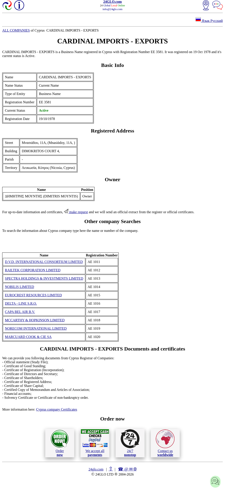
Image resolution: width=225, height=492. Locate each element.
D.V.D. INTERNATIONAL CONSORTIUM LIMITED (44, 262)
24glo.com (96, 469)
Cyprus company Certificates (56, 409)
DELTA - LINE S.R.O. (21, 303)
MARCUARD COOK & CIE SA (28, 337)
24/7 (130, 442)
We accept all (95, 442)
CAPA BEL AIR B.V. (20, 312)
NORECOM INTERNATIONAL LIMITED (36, 328)
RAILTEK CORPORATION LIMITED (32, 270)
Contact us (165, 443)
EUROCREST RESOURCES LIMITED (33, 295)
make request (76, 212)
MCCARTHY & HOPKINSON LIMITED (35, 320)
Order (59, 443)
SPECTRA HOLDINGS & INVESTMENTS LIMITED (44, 278)
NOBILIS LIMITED (19, 287)
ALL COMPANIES (16, 30)
